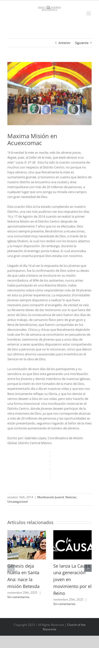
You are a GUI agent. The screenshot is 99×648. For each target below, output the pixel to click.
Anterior (64, 43)
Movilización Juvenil (50, 497)
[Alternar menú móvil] (89, 13)
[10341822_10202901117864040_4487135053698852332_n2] (49, 93)
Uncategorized (17, 501)
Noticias (70, 497)
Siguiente (81, 43)
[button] (11, 568)
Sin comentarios (18, 597)
